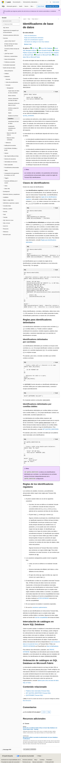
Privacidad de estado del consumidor (10, 762)
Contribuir (42, 759)
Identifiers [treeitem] (10, 118)
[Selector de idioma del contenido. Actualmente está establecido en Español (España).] (7, 756)
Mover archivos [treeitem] (12, 95)
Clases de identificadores (30, 35)
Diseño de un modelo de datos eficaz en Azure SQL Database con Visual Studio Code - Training (40, 728)
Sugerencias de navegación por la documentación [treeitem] (11, 31)
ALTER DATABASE (43, 598)
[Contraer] (19, 17)
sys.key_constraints (28, 115)
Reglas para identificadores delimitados (33, 37)
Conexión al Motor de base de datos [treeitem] (11, 49)
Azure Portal (41, 6)
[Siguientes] (46, 2)
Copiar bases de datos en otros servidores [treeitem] (13, 91)
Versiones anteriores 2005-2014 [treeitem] (11, 35)
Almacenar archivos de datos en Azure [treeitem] (13, 104)
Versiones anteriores (27, 759)
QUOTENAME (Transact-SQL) (34, 695)
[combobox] (11, 21)
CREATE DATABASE (29, 646)
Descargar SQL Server (52, 6)
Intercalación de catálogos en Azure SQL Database (36, 41)
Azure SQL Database (46, 48)
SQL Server (35, 19)
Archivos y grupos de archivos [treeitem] (13, 109)
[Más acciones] (58, 19)
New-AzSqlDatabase (52, 646)
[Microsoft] (3, 2)
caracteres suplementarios (39, 607)
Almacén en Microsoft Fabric (44, 55)
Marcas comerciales (37, 762)
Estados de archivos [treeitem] (13, 115)
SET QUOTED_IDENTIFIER (50, 429)
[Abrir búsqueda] (50, 2)
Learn (24, 19)
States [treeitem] (9, 113)
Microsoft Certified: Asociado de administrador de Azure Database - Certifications (40, 738)
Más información (27, 700)
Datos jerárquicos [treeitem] (8, 70)
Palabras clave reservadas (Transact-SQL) (38, 691)
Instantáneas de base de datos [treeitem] (13, 122)
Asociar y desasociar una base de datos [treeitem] (13, 99)
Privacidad (48, 759)
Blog (35, 759)
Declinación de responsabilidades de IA (11, 759)
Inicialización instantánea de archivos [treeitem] (11, 128)
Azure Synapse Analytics (45, 50)
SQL (29, 19)
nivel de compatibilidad (41, 617)
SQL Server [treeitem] (6, 27)
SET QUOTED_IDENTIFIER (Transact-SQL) (38, 693)
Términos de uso (26, 762)
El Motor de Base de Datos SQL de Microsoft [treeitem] (11, 45)
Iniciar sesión (56, 2)
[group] (43, 253)
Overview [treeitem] (8, 79)
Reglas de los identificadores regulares (33, 39)
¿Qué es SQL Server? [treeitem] (9, 41)
